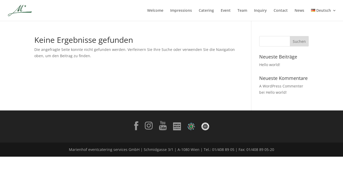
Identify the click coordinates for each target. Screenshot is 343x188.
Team (242, 11)
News (299, 11)
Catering (206, 11)
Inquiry (260, 11)
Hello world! (269, 64)
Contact (281, 11)
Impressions (181, 11)
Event (226, 11)
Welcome (155, 11)
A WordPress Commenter (281, 86)
